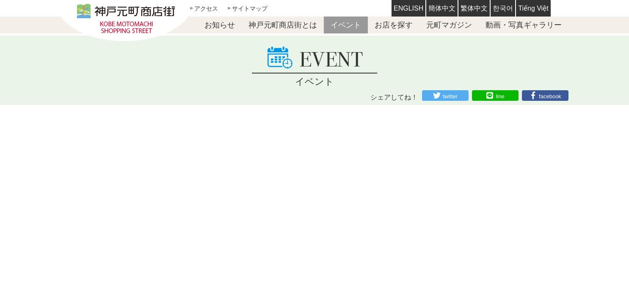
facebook (550, 96)
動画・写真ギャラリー (524, 25)
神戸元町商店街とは (282, 25)
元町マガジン (449, 25)
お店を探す (394, 25)
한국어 (503, 8)
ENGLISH (408, 8)
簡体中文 (441, 8)
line (500, 96)
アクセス (206, 8)
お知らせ (219, 25)
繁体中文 (474, 8)
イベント (346, 25)
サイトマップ (250, 8)
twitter (450, 96)
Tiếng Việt (533, 8)
